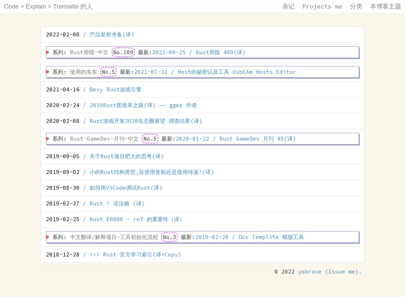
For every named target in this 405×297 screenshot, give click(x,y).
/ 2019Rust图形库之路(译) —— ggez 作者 (121, 105)
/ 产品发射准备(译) (90, 34)
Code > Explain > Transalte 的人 (48, 6)
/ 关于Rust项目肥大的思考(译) (105, 156)
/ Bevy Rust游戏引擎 (94, 89)
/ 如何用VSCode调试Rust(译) (104, 187)
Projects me (322, 6)
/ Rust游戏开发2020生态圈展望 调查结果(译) (124, 120)
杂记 (288, 6)
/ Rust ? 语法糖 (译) (95, 203)
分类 (356, 6)
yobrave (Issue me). (330, 271)
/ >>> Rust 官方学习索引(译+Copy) (113, 254)
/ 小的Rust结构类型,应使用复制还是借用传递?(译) (130, 171)
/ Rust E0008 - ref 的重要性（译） (115, 219)
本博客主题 (385, 6)
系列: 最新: (149, 52)
